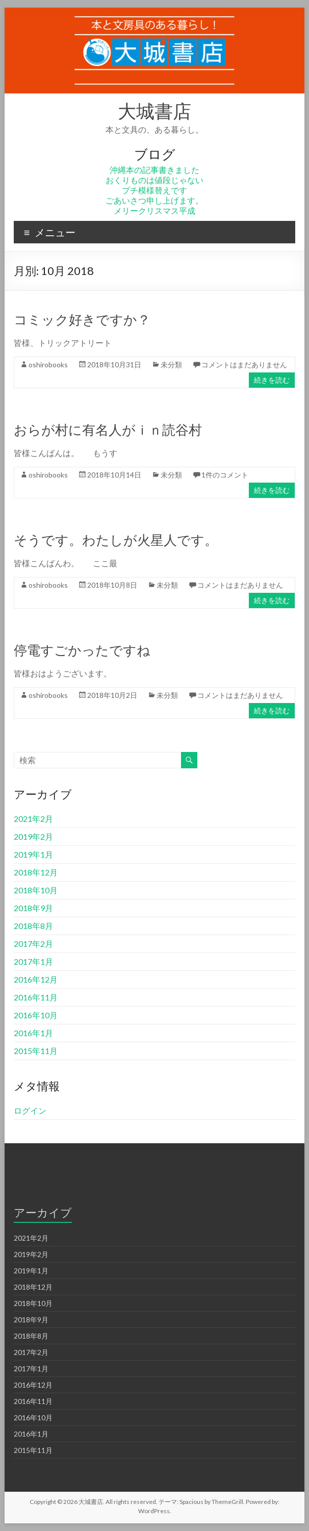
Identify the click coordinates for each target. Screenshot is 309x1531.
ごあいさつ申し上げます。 (154, 200)
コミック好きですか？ (82, 319)
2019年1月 (33, 854)
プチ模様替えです (154, 190)
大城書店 (154, 110)
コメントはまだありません (244, 364)
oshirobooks (48, 364)
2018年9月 (33, 908)
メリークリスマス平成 (154, 210)
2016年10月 (36, 1015)
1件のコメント (224, 474)
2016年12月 (36, 979)
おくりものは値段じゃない (154, 180)
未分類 (171, 364)
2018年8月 (33, 926)
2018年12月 (36, 872)
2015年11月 (36, 1051)
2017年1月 (33, 961)
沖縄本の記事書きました (154, 169)
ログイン (30, 1110)
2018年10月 (36, 890)
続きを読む (272, 379)
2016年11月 (36, 997)
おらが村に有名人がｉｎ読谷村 (108, 429)
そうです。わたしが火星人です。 (116, 540)
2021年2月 (33, 818)
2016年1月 (33, 1033)
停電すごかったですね (82, 650)
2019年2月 (33, 836)
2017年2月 (33, 943)
